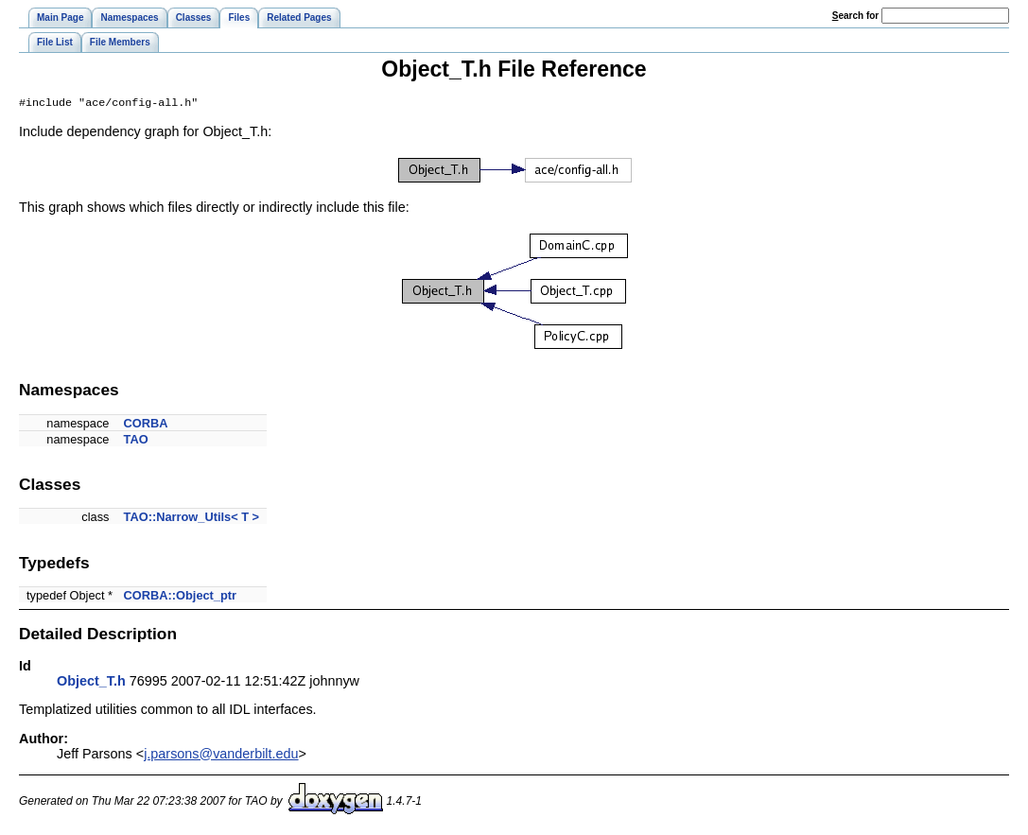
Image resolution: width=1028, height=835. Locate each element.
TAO (136, 441)
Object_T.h (91, 682)
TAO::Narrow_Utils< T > (191, 519)
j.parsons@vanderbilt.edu (221, 755)
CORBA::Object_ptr (180, 597)
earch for (855, 15)
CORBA (146, 425)
